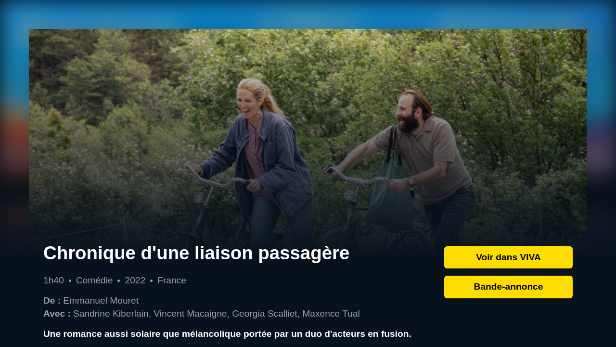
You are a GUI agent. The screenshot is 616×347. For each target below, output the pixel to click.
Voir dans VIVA (508, 257)
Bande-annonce (508, 286)
